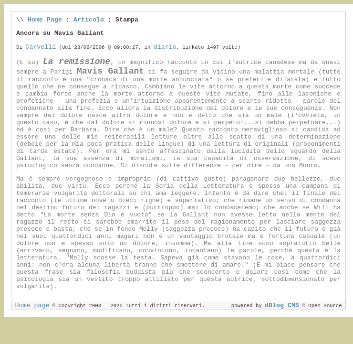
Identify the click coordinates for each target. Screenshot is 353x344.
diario (165, 47)
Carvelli (40, 47)
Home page (32, 305)
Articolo (88, 19)
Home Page (45, 19)
